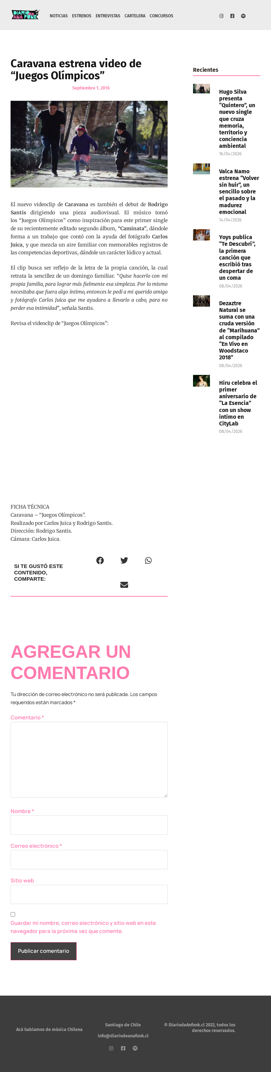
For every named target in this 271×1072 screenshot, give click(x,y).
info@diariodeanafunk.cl (123, 1035)
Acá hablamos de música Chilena (49, 1029)
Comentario (27, 717)
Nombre (22, 811)
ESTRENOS (81, 15)
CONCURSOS (161, 15)
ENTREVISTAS (108, 15)
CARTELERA (135, 15)
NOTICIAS (59, 15)
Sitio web (22, 880)
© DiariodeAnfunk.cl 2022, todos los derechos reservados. (199, 1027)
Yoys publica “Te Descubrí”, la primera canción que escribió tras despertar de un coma (237, 257)
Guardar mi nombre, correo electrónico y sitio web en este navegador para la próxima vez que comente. (83, 927)
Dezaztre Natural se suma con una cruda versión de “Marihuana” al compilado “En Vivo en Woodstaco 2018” (239, 330)
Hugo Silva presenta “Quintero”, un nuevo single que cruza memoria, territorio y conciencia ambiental (237, 119)
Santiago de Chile (123, 1024)
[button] (256, 16)
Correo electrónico (36, 846)
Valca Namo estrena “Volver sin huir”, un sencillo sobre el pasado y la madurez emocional (239, 191)
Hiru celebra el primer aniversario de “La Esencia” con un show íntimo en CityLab (238, 403)
